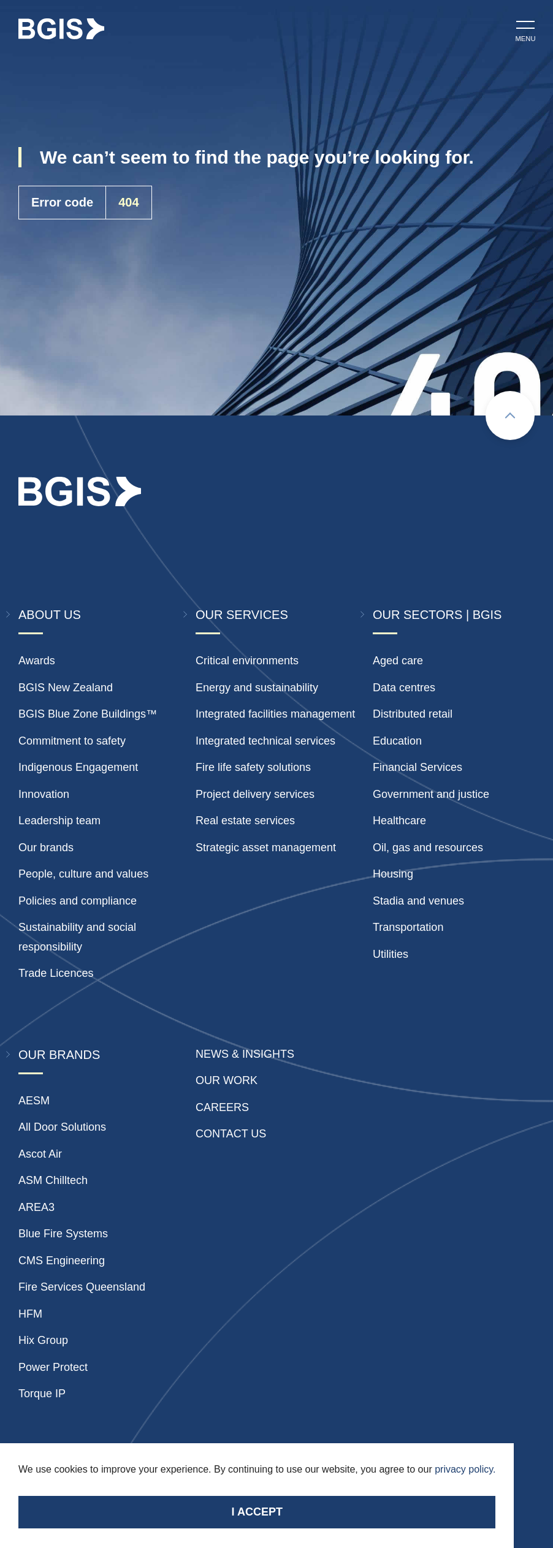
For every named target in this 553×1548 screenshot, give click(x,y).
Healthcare (399, 820)
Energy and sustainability (257, 687)
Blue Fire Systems (63, 1233)
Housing (393, 874)
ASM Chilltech (53, 1180)
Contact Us (231, 1134)
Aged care (398, 660)
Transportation (408, 927)
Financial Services (417, 767)
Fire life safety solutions (253, 767)
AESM (34, 1101)
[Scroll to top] (510, 415)
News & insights (245, 1054)
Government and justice (431, 794)
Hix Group (43, 1340)
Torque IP (42, 1393)
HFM (30, 1314)
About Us (49, 614)
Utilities (390, 954)
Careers (222, 1107)
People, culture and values (83, 874)
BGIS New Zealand (65, 687)
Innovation (43, 794)
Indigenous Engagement (78, 767)
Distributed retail (412, 714)
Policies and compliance (77, 901)
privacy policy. (465, 1469)
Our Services (242, 614)
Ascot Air (40, 1154)
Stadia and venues (418, 901)
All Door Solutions (62, 1127)
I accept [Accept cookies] (257, 1512)
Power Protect (53, 1367)
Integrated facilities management (275, 714)
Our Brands (59, 1054)
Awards (36, 660)
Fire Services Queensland (81, 1287)
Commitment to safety (72, 741)
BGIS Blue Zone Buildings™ (87, 714)
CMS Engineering (61, 1260)
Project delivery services (255, 794)
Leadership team (59, 820)
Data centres (404, 687)
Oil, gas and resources (428, 847)
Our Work (226, 1080)
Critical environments (247, 660)
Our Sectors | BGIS (437, 614)
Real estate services (245, 820)
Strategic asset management (266, 847)
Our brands (46, 847)
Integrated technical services (265, 741)
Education (397, 741)
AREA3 (36, 1207)
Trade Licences (55, 973)
